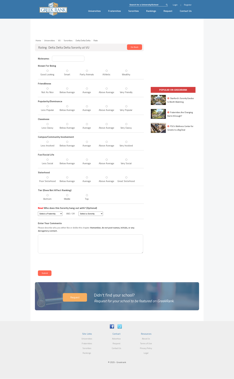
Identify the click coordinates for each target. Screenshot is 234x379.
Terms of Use (146, 343)
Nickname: (43, 58)
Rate (96, 40)
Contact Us (186, 11)
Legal (146, 353)
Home (38, 40)
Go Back (134, 47)
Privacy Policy (146, 348)
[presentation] (59, 261)
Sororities (133, 11)
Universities (94, 11)
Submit (45, 273)
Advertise (116, 338)
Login (175, 4)
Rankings (151, 11)
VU (59, 40)
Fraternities (114, 11)
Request (168, 11)
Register (188, 4)
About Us (146, 338)
